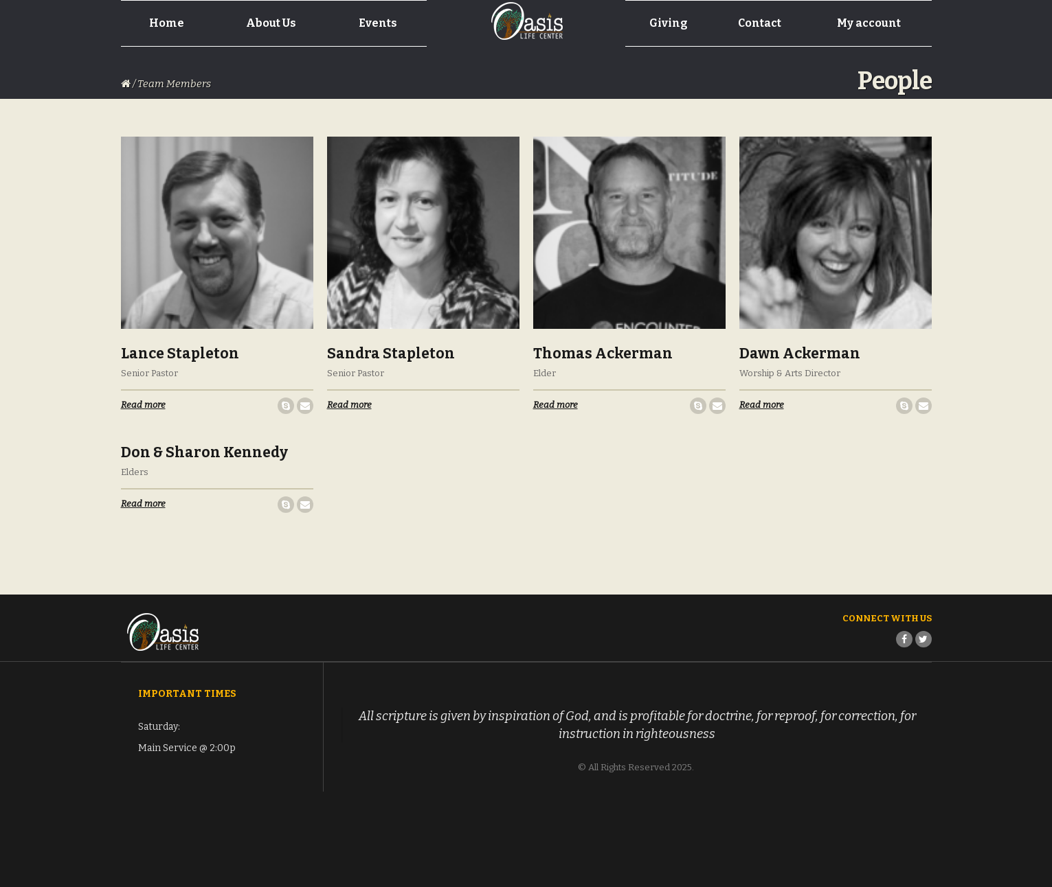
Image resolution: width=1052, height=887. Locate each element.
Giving (668, 23)
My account (869, 23)
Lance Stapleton (180, 353)
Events (378, 23)
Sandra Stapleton (391, 353)
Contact (759, 23)
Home (166, 23)
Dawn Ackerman (799, 353)
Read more (143, 405)
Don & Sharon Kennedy (204, 452)
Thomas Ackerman (603, 353)
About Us (271, 23)
